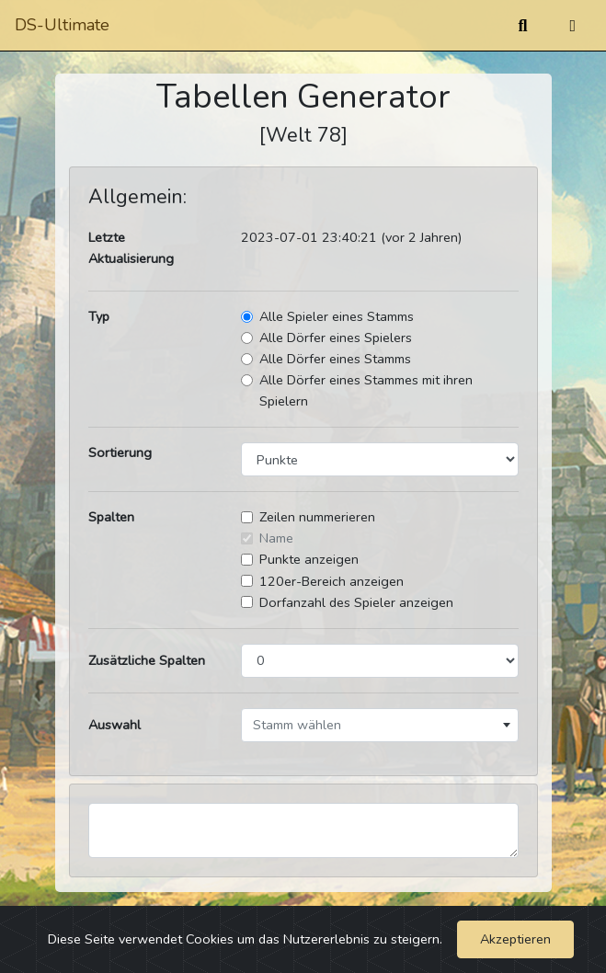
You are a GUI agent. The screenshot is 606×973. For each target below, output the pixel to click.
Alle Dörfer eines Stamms (335, 358)
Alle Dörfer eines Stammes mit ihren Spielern (366, 390)
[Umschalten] (572, 25)
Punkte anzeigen (309, 559)
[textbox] (380, 725)
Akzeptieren (515, 939)
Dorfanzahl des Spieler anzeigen (356, 602)
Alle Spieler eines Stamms (336, 316)
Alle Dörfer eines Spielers (335, 337)
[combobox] (380, 725)
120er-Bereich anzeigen (331, 581)
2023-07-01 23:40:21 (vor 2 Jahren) (351, 237)
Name (276, 538)
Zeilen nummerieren (317, 517)
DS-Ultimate (62, 25)
